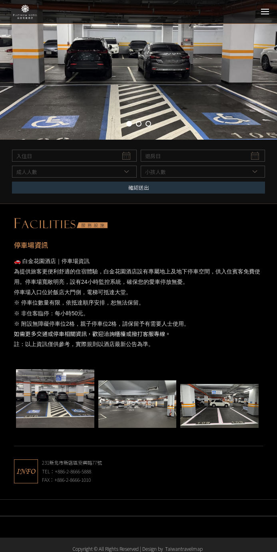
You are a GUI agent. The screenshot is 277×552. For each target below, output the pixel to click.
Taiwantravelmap (184, 548)
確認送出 (138, 187)
